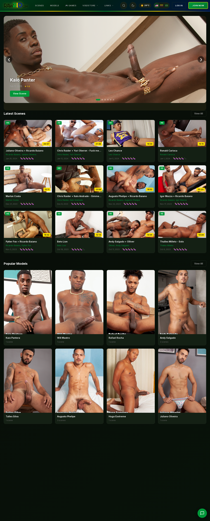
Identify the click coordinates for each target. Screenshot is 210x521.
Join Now (198, 5)
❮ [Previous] (9, 59)
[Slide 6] (113, 99)
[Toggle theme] (133, 5)
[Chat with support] (202, 513)
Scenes (39, 5)
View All (198, 113)
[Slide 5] (110, 99)
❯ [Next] (201, 59)
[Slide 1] (98, 99)
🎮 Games (70, 5)
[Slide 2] (102, 99)
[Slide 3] (105, 99)
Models (54, 5)
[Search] (123, 5)
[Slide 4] (108, 99)
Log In (179, 5)
